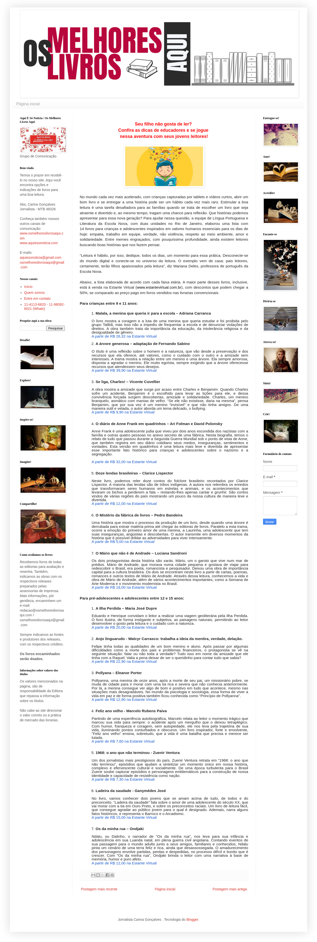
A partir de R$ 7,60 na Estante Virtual (123, 741)
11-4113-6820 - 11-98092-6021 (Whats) (44, 306)
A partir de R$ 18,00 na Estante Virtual (124, 587)
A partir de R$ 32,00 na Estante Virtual (124, 462)
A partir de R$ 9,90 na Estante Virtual (123, 412)
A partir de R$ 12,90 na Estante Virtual (124, 699)
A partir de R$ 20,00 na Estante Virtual (124, 627)
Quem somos (34, 293)
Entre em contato (37, 298)
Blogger (192, 919)
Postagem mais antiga (229, 889)
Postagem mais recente (99, 889)
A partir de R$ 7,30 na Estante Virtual (123, 779)
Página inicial (28, 104)
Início (28, 287)
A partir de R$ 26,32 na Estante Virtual (124, 336)
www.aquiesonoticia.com (39, 243)
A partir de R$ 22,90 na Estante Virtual (124, 661)
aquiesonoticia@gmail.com (40, 257)
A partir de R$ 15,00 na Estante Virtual (124, 817)
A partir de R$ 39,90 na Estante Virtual (124, 370)
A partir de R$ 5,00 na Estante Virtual (123, 541)
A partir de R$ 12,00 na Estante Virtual (124, 503)
